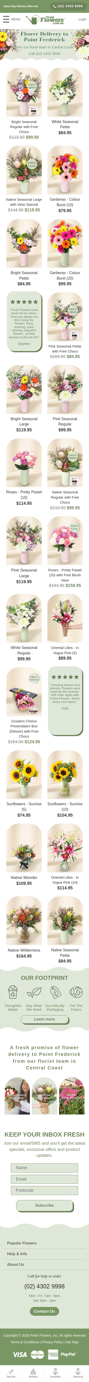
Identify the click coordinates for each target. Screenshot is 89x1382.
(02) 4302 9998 (68, 6)
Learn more (44, 1019)
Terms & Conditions (24, 1342)
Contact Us (44, 1311)
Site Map (72, 1342)
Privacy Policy (52, 1342)
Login (83, 19)
